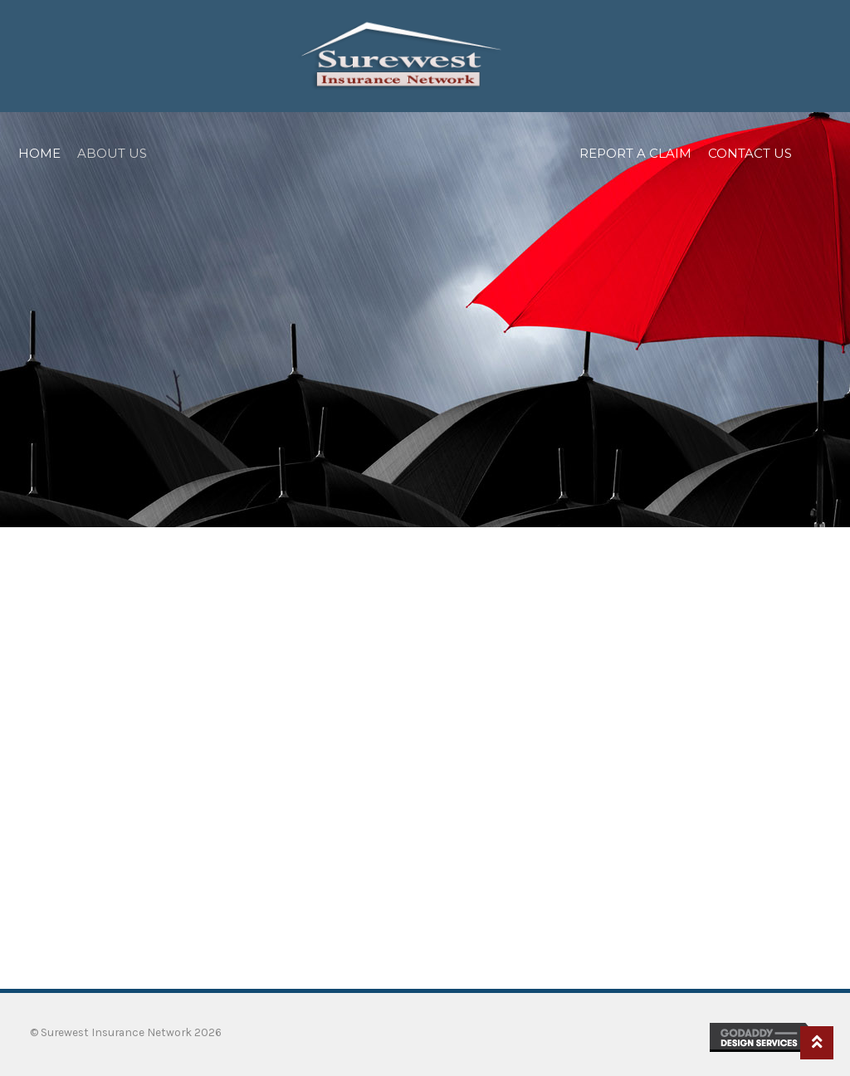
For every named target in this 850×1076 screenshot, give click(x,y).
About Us (112, 153)
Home (39, 153)
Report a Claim (635, 153)
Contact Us (750, 153)
